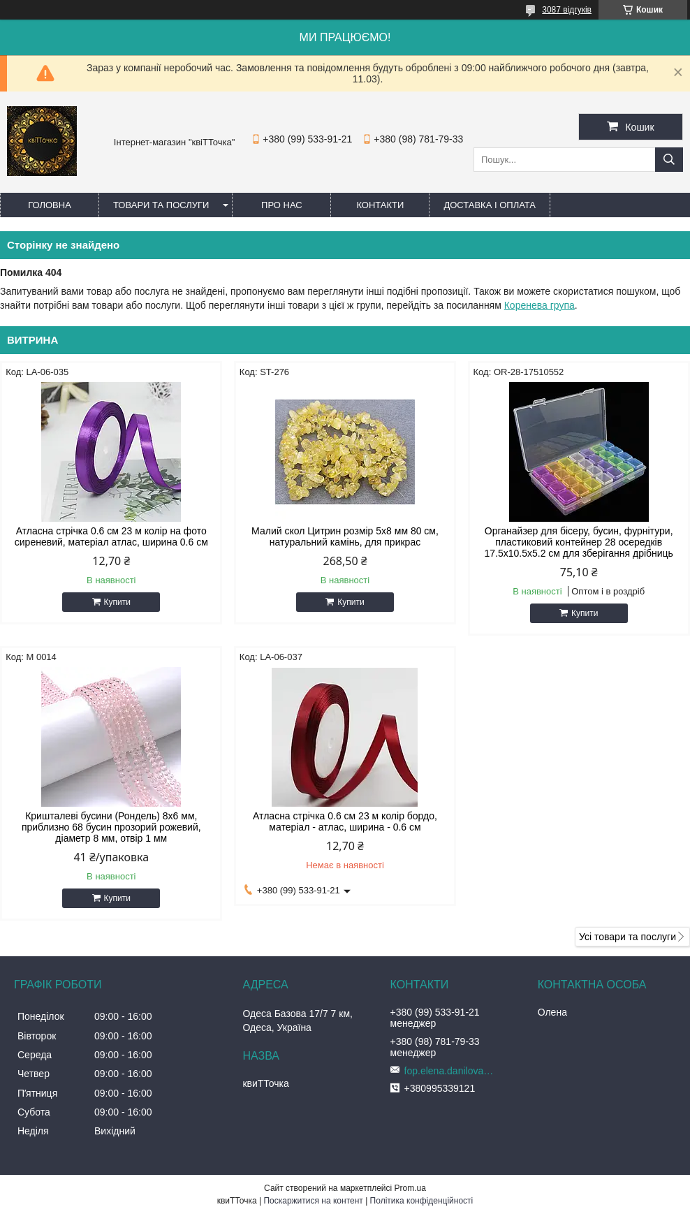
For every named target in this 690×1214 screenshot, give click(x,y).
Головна (49, 205)
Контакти (380, 205)
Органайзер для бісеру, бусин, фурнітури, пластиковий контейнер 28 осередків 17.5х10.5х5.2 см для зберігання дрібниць (578, 542)
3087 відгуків (567, 10)
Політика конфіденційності (422, 1201)
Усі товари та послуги (627, 936)
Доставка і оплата (489, 205)
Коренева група (539, 305)
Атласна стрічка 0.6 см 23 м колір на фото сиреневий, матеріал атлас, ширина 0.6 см (111, 536)
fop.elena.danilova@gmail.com (453, 1070)
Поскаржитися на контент (312, 1201)
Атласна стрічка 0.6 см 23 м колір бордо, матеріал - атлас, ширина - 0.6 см (345, 821)
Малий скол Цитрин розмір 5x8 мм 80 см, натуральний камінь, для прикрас (345, 536)
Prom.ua (410, 1188)
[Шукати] (669, 159)
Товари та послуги (161, 205)
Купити (117, 602)
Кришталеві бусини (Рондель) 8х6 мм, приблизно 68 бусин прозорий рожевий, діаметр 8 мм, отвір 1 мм (111, 827)
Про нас (281, 205)
